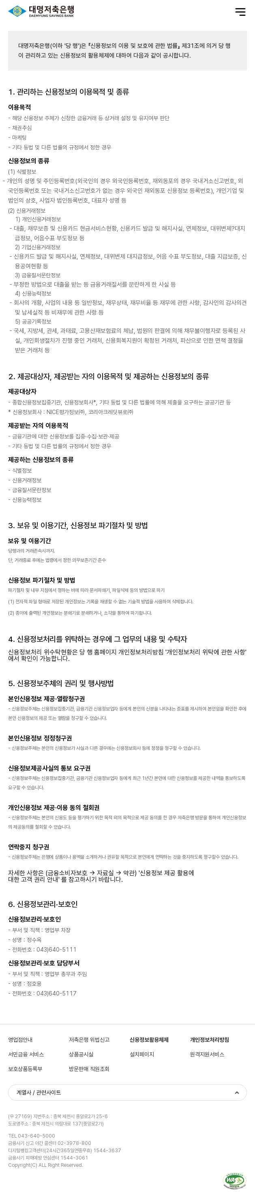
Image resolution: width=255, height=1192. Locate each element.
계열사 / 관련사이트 (39, 1092)
